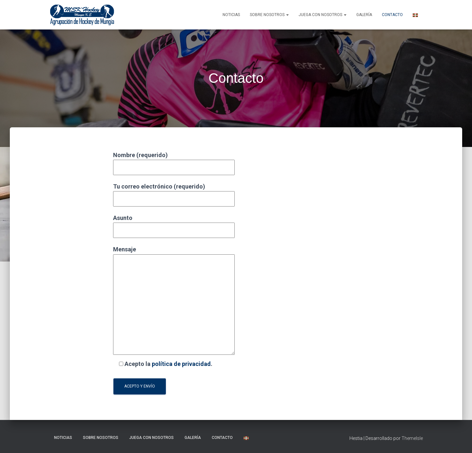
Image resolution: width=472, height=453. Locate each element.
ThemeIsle (412, 438)
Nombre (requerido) (174, 161)
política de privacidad (181, 363)
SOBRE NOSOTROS (269, 14)
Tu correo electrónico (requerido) (174, 192)
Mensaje (174, 301)
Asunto (174, 224)
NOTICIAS (231, 14)
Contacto (392, 14)
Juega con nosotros (322, 14)
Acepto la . (162, 363)
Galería (364, 14)
